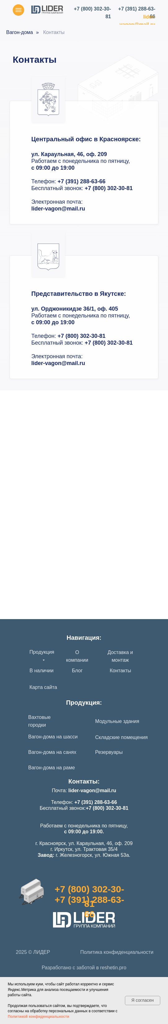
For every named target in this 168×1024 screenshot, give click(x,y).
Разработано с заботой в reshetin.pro (84, 967)
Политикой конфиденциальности (38, 1016)
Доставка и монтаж (120, 656)
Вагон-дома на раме (51, 767)
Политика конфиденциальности (116, 952)
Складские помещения (121, 737)
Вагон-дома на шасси (53, 736)
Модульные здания (117, 721)
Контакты (120, 670)
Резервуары (109, 752)
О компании (77, 656)
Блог (77, 670)
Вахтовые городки (39, 721)
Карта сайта (43, 687)
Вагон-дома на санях (52, 752)
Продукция (41, 652)
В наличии (41, 670)
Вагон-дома (19, 32)
